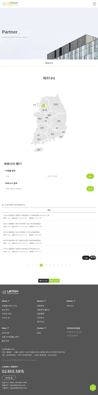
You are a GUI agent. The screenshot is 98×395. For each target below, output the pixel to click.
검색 (90, 176)
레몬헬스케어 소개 (9, 306)
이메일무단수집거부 (74, 332)
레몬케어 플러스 (43, 310)
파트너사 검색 (11, 183)
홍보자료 (5, 341)
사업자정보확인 (72, 336)
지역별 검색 (10, 171)
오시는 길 (6, 318)
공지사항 (5, 333)
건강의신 (40, 318)
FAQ (39, 333)
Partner (71, 301)
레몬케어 (40, 306)
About (5, 301)
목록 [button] (93, 257)
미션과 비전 (6, 314)
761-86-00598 (52, 355)
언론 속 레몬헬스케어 (10, 337)
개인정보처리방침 (73, 328)
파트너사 (49, 63)
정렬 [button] (86, 258)
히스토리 (5, 310)
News (5, 328)
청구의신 (40, 322)
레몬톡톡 (40, 314)
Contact (41, 328)
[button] (43, 281)
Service (41, 301)
